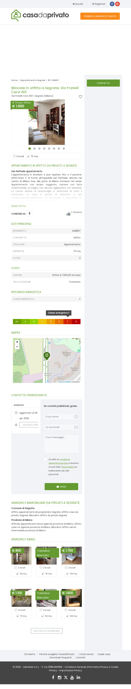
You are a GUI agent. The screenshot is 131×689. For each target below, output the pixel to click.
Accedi (78, 4)
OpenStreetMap (65, 382)
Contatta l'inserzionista (103, 84)
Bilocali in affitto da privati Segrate (48, 515)
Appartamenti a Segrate (32, 80)
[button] (47, 356)
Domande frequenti (61, 657)
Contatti (80, 657)
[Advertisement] (65, 50)
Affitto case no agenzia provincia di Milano (46, 525)
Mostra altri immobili (47, 630)
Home (14, 80)
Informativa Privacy (97, 667)
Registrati (98, 4)
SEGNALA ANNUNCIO (32, 424)
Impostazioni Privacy (70, 670)
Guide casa (104, 654)
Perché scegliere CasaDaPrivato (57, 654)
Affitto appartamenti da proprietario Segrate (36, 512)
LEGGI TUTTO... (19, 206)
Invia (61, 486)
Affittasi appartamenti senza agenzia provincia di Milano (42, 523)
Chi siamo (29, 654)
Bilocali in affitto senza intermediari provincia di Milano (43, 529)
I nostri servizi (86, 654)
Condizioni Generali (75, 667)
